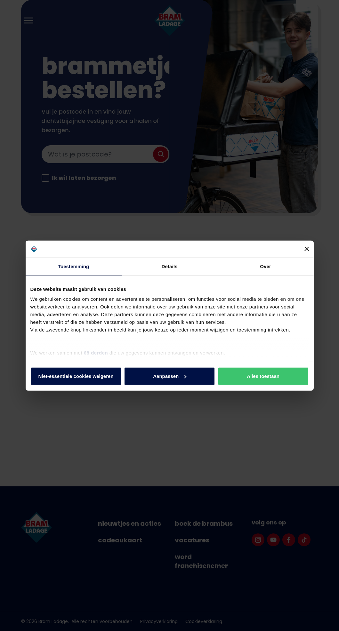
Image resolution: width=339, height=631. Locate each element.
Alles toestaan (263, 376)
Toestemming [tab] (73, 266)
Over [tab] (265, 266)
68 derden (96, 352)
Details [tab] (170, 266)
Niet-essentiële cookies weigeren (75, 376)
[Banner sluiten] (306, 249)
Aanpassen (169, 376)
